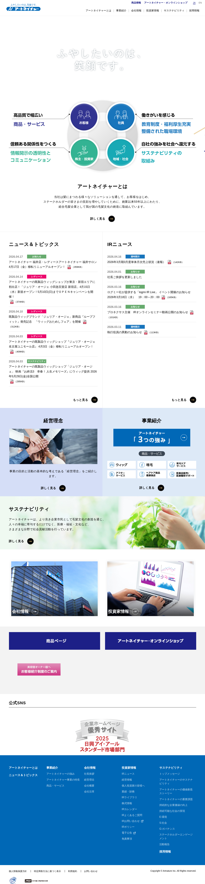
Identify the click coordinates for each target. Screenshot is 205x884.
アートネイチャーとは (23, 762)
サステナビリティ (170, 762)
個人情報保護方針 (18, 867)
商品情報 (136, 2)
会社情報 (90, 762)
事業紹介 (52, 762)
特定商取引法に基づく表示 (47, 867)
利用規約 (72, 867)
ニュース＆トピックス (23, 769)
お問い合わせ (91, 867)
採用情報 (165, 847)
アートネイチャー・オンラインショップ (165, 2)
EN (200, 2)
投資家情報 (129, 762)
